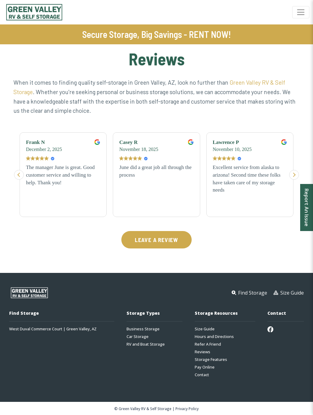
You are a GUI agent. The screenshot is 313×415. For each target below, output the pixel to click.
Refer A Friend (208, 344)
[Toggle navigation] (300, 12)
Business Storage (143, 329)
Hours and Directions (214, 336)
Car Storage (138, 336)
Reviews (202, 351)
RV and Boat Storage (146, 344)
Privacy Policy (187, 408)
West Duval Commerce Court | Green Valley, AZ (53, 329)
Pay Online (205, 367)
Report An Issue (306, 207)
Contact (202, 374)
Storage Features (211, 359)
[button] (294, 174)
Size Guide (205, 329)
